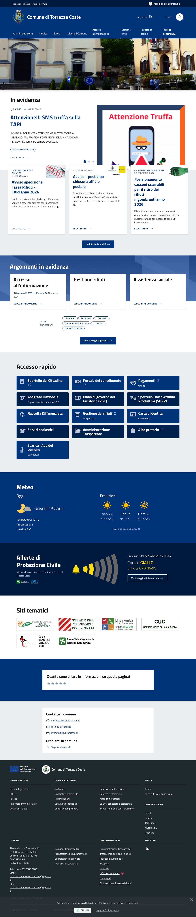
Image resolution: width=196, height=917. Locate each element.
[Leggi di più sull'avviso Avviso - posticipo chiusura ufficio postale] (83, 227)
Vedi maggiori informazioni (147, 578)
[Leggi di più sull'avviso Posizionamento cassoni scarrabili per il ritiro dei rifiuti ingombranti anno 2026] (144, 227)
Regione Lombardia (21, 3)
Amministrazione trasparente (115, 849)
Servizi (57, 33)
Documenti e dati (19, 808)
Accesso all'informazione (100, 32)
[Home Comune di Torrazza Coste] (47, 17)
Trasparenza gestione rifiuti (115, 853)
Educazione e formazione (113, 789)
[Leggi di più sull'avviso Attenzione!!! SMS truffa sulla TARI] (19, 157)
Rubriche (149, 832)
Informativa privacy (110, 873)
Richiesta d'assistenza (66, 863)
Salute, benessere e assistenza (116, 803)
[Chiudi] (192, 899)
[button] (179, 17)
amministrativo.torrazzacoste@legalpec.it (30, 878)
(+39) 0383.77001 (29, 869)
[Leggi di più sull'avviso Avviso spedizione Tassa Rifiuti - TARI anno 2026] (22, 227)
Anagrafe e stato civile (66, 794)
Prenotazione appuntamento (71, 853)
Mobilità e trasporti (110, 799)
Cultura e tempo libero (66, 808)
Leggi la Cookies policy (107, 910)
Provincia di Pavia (39, 3)
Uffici (12, 794)
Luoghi (148, 818)
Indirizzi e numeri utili (111, 858)
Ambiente (60, 789)
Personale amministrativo (23, 803)
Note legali (105, 878)
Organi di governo (19, 789)
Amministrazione (23, 33)
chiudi (83, 910)
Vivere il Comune (77, 33)
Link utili (104, 868)
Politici (13, 799)
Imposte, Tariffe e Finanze (22, 171)
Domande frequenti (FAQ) (68, 849)
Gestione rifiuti (126, 32)
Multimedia (151, 828)
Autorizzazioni (62, 799)
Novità (43, 33)
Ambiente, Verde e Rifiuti (149, 170)
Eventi (148, 813)
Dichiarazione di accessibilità (116, 883)
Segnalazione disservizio (67, 858)
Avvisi (18, 109)
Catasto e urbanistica (66, 803)
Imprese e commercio (111, 794)
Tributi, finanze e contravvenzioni (117, 808)
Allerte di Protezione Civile (158, 794)
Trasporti (104, 863)
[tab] (85, 161)
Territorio (150, 823)
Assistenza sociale (146, 32)
